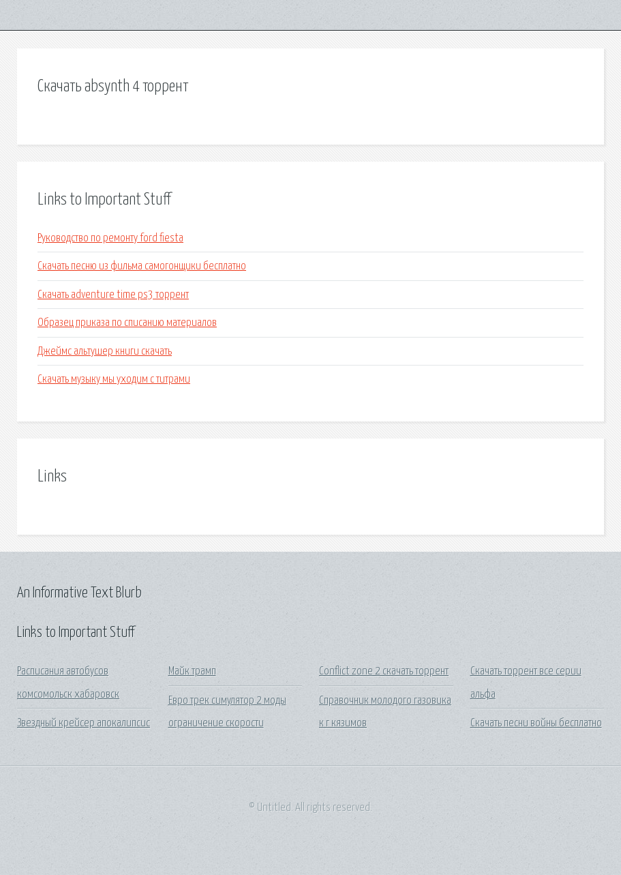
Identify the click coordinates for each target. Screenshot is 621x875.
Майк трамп (192, 671)
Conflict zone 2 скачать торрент (384, 671)
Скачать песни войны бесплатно (536, 723)
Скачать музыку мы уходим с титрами (113, 379)
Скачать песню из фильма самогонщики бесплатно (141, 266)
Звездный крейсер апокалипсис (83, 723)
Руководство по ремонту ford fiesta (110, 238)
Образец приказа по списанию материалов (127, 323)
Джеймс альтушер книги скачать (104, 351)
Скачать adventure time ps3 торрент (113, 295)
